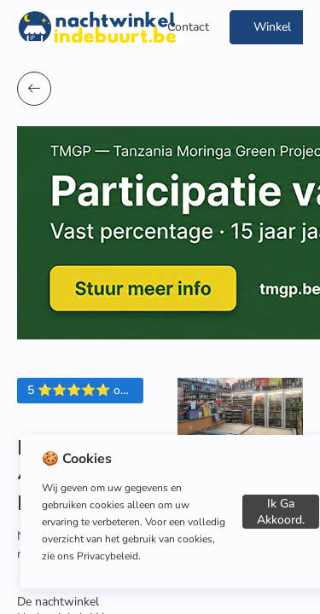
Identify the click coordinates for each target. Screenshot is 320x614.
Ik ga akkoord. (281, 511)
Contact (188, 27)
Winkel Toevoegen (272, 31)
